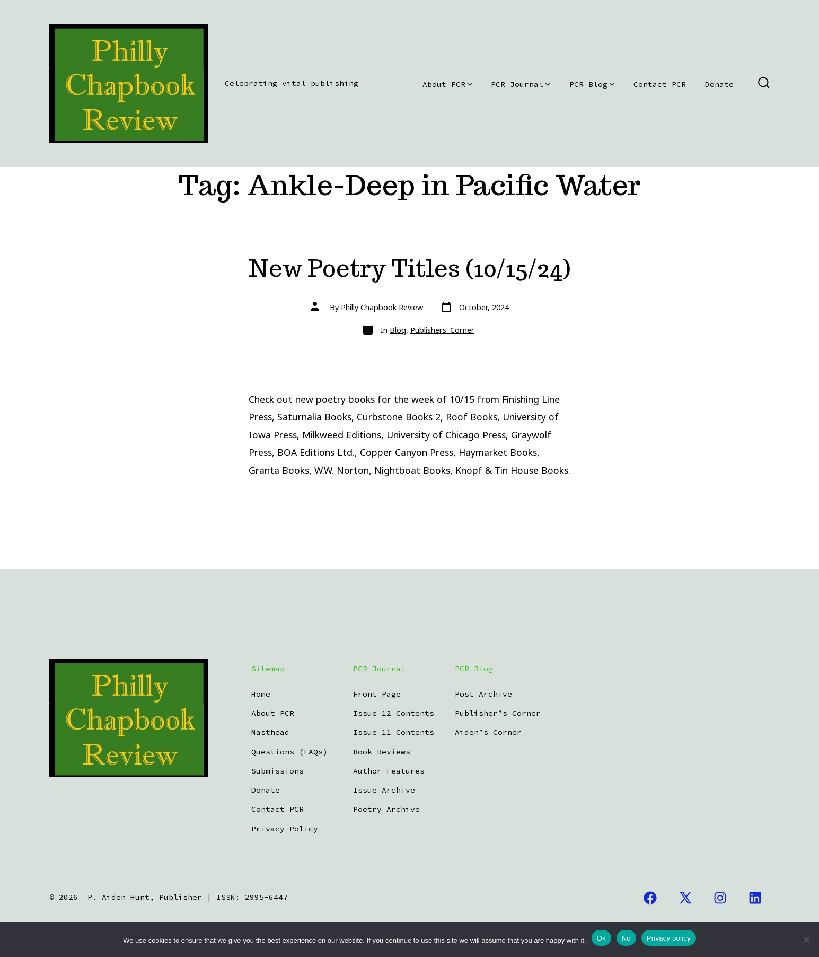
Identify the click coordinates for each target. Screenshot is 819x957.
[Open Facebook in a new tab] (650, 897)
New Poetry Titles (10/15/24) (409, 268)
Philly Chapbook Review (382, 307)
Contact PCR (659, 84)
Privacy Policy (284, 828)
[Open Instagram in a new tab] (720, 897)
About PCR (447, 84)
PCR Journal (520, 84)
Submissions (277, 771)
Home (260, 694)
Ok (601, 938)
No (626, 938)
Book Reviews (381, 752)
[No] (805, 939)
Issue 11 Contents (393, 732)
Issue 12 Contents (393, 713)
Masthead (270, 732)
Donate (719, 84)
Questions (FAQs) (289, 752)
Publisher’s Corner (498, 713)
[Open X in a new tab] (685, 897)
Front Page (377, 694)
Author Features (389, 771)
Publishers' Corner (442, 330)
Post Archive (483, 694)
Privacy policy (669, 938)
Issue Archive (384, 790)
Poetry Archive (386, 809)
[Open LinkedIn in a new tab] (755, 897)
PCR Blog (591, 84)
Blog (398, 330)
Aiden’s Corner (488, 732)
